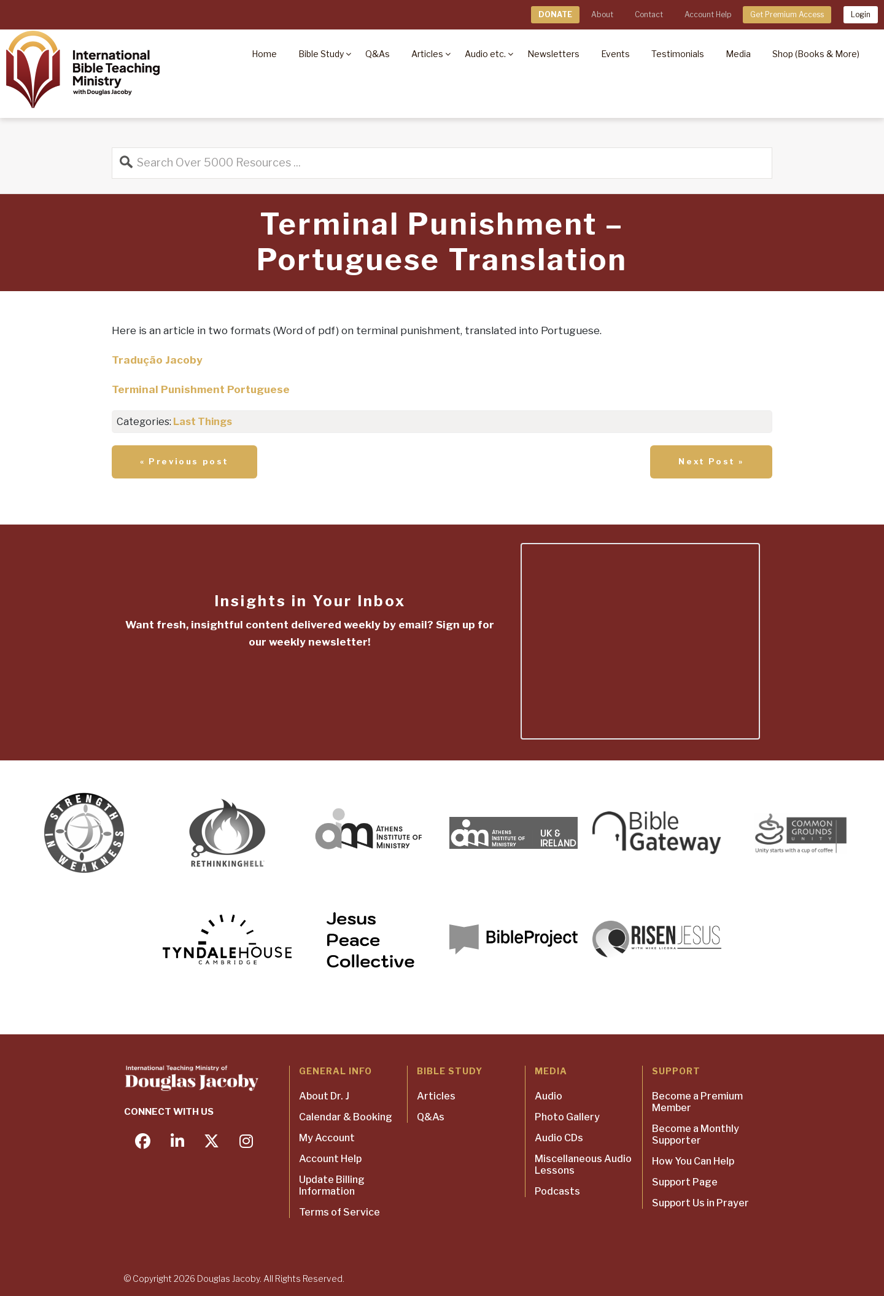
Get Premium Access (787, 14)
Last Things (202, 421)
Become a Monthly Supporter (695, 1134)
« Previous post (184, 461)
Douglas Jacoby (228, 1278)
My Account (327, 1138)
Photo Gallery (567, 1117)
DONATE (555, 14)
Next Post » (711, 461)
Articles (436, 1096)
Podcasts (557, 1191)
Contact (649, 14)
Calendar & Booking (345, 1117)
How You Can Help (693, 1161)
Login (860, 14)
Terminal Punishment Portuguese (201, 389)
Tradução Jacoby (157, 360)
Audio (548, 1096)
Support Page (685, 1182)
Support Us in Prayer (700, 1203)
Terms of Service (339, 1212)
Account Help (707, 14)
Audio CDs (559, 1138)
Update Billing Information (332, 1185)
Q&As (430, 1117)
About (602, 14)
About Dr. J (324, 1096)
